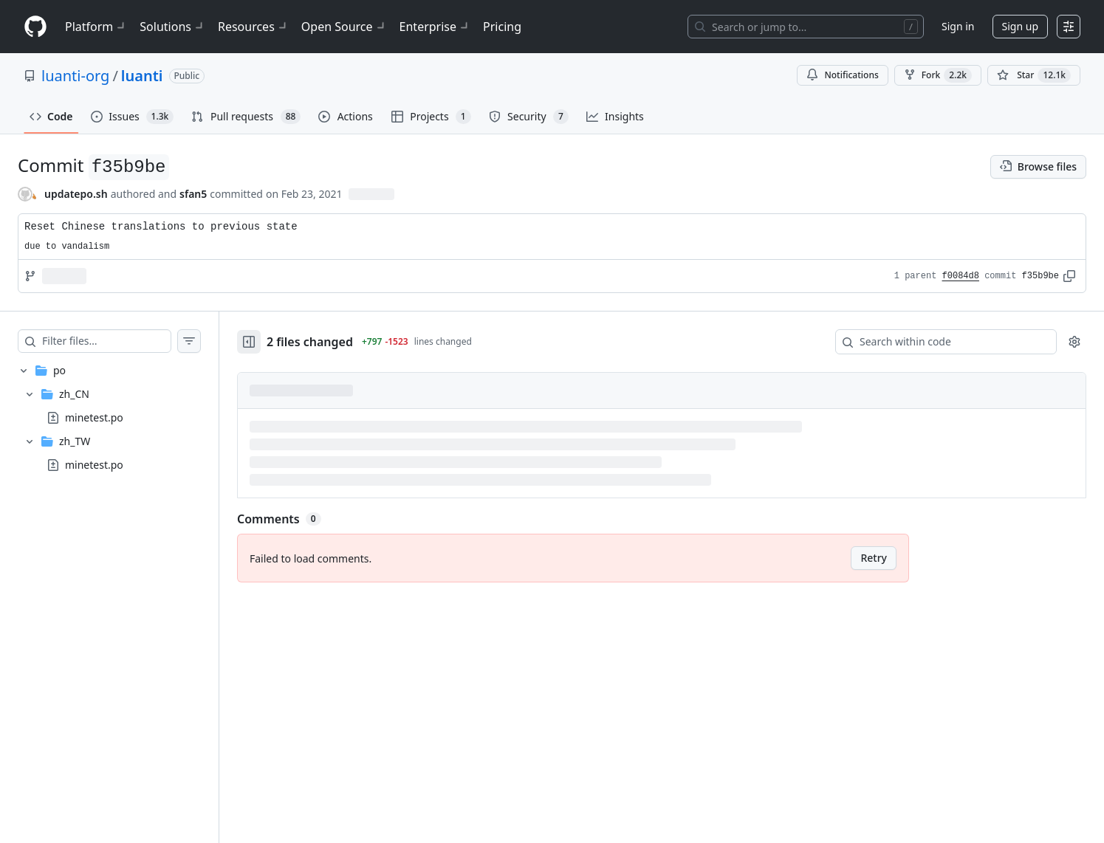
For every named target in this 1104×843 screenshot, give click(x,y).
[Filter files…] (106, 341)
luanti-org (75, 76)
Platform (96, 26)
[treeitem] (109, 418)
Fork (938, 75)
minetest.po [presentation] (94, 417)
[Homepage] (35, 27)
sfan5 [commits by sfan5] (193, 194)
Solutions (173, 26)
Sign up (1020, 26)
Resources (253, 26)
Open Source (344, 26)
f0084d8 (960, 276)
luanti (142, 76)
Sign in (958, 26)
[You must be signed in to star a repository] (1033, 75)
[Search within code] (939, 342)
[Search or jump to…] (805, 27)
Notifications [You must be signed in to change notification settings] (842, 75)
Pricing (502, 26)
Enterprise (435, 26)
